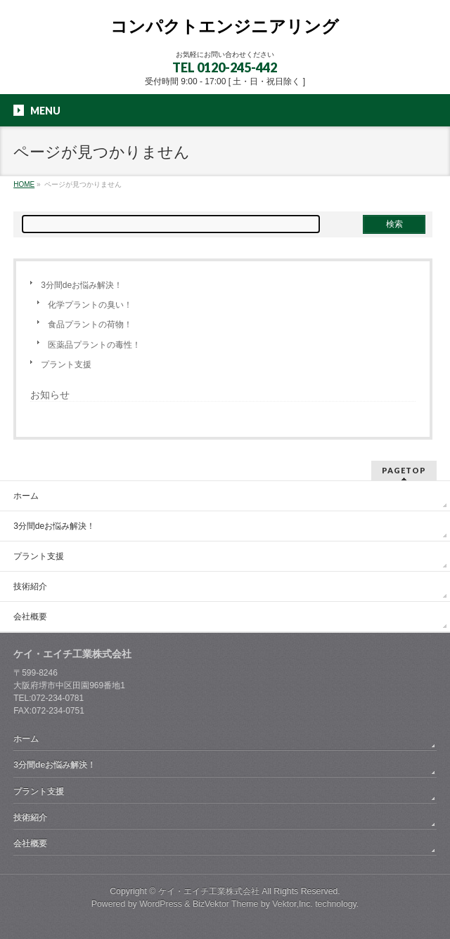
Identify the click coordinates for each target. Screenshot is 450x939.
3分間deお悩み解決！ (81, 285)
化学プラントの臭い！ (90, 305)
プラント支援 (66, 364)
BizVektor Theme (226, 904)
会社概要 (30, 617)
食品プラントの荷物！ (90, 324)
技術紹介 (30, 586)
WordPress (160, 904)
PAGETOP (404, 470)
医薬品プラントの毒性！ (94, 345)
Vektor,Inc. (292, 904)
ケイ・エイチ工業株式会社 (208, 891)
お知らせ (50, 394)
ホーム (26, 496)
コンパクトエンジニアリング (224, 26)
